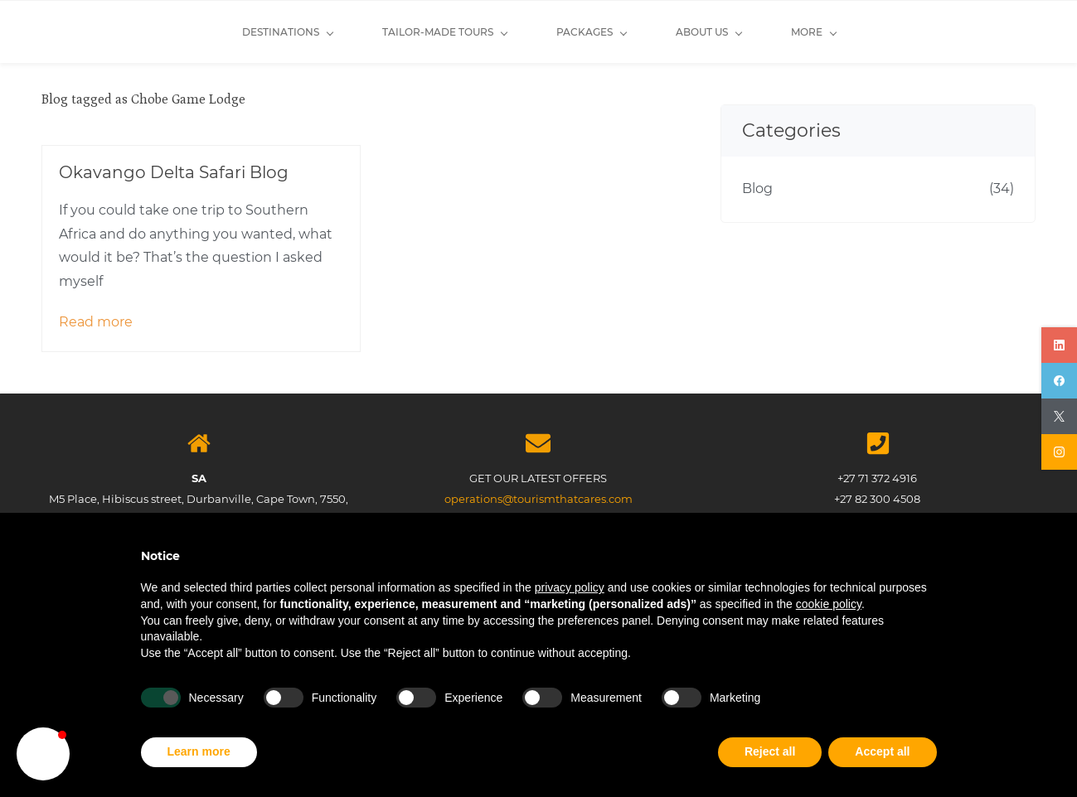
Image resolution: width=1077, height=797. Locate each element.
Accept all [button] (882, 751)
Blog (757, 188)
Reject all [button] (770, 751)
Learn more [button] (198, 751)
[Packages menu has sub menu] (469, 32)
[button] (43, 753)
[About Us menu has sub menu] (586, 32)
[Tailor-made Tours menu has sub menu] (322, 32)
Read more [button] (96, 322)
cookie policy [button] (828, 604)
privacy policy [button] (569, 587)
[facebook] (1059, 380)
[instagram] (1059, 452)
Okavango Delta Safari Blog (174, 172)
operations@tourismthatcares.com (538, 498)
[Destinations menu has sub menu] (165, 32)
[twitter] (1059, 416)
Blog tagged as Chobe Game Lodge (143, 99)
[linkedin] (1059, 345)
